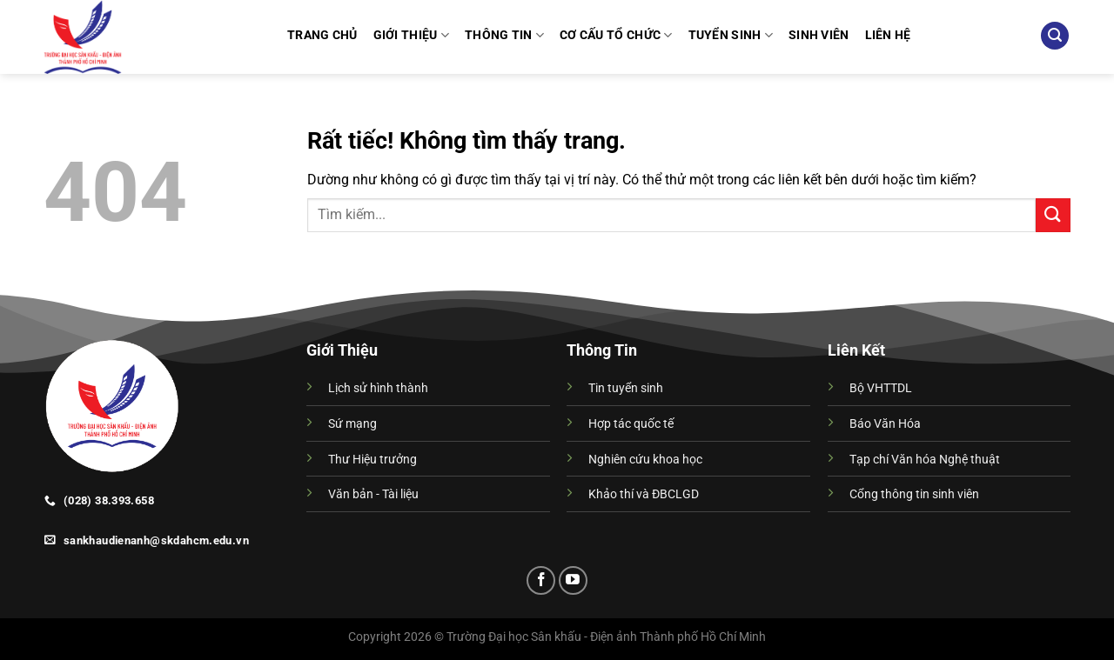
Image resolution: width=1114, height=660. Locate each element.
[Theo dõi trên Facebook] (541, 580)
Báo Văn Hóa (885, 424)
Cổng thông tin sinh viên (914, 494)
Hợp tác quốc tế (631, 424)
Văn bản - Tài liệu (373, 494)
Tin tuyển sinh (625, 388)
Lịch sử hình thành (378, 388)
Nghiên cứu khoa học (645, 459)
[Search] (1055, 36)
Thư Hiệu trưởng (372, 459)
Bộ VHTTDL (880, 388)
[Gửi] (1053, 215)
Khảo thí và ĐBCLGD (643, 494)
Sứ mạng (352, 424)
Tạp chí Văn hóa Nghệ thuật (924, 459)
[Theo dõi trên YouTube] (573, 580)
